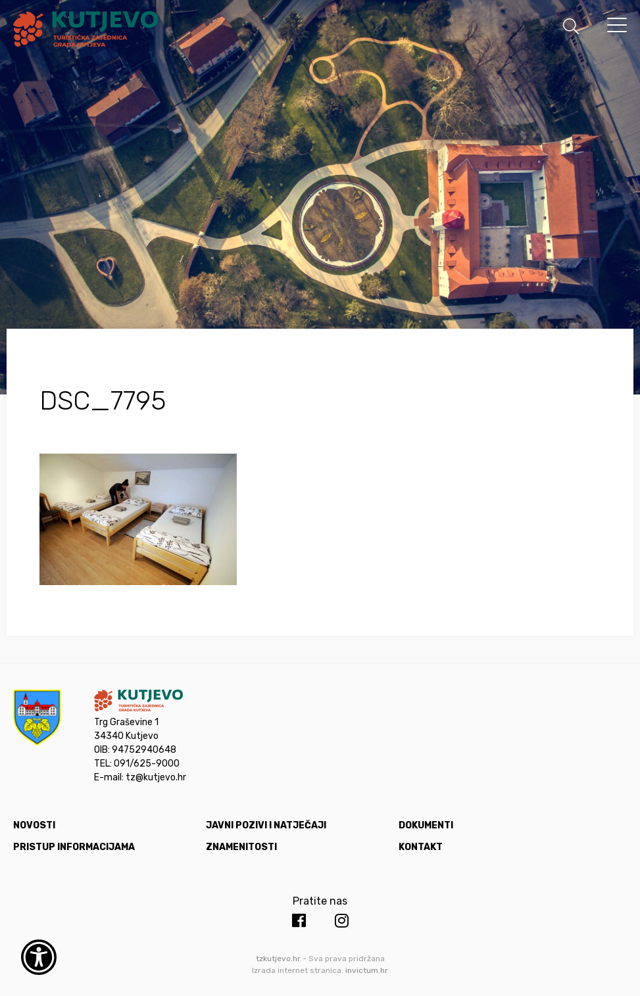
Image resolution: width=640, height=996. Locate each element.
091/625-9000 (147, 763)
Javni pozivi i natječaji (266, 825)
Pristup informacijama (74, 847)
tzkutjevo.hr (278, 958)
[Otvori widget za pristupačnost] (39, 957)
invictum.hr (366, 970)
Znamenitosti (241, 847)
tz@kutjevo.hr (156, 777)
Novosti (34, 825)
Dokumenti (426, 825)
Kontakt (421, 847)
